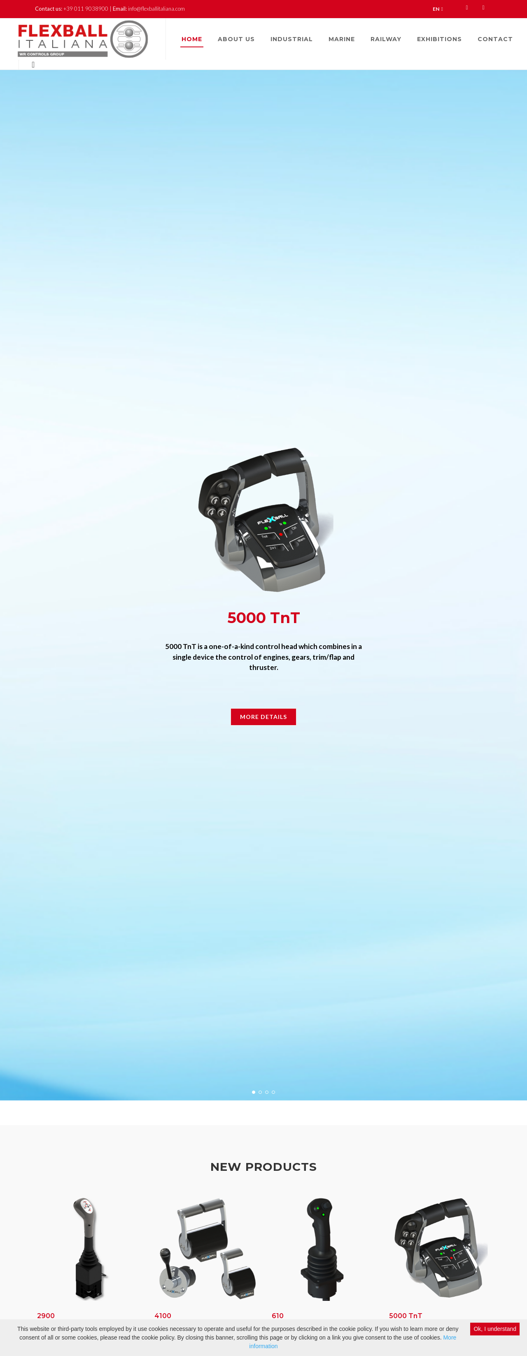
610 (278, 1316)
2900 (46, 1316)
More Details (263, 716)
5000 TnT (405, 1316)
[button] (253, 1092)
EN (438, 9)
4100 (162, 1316)
